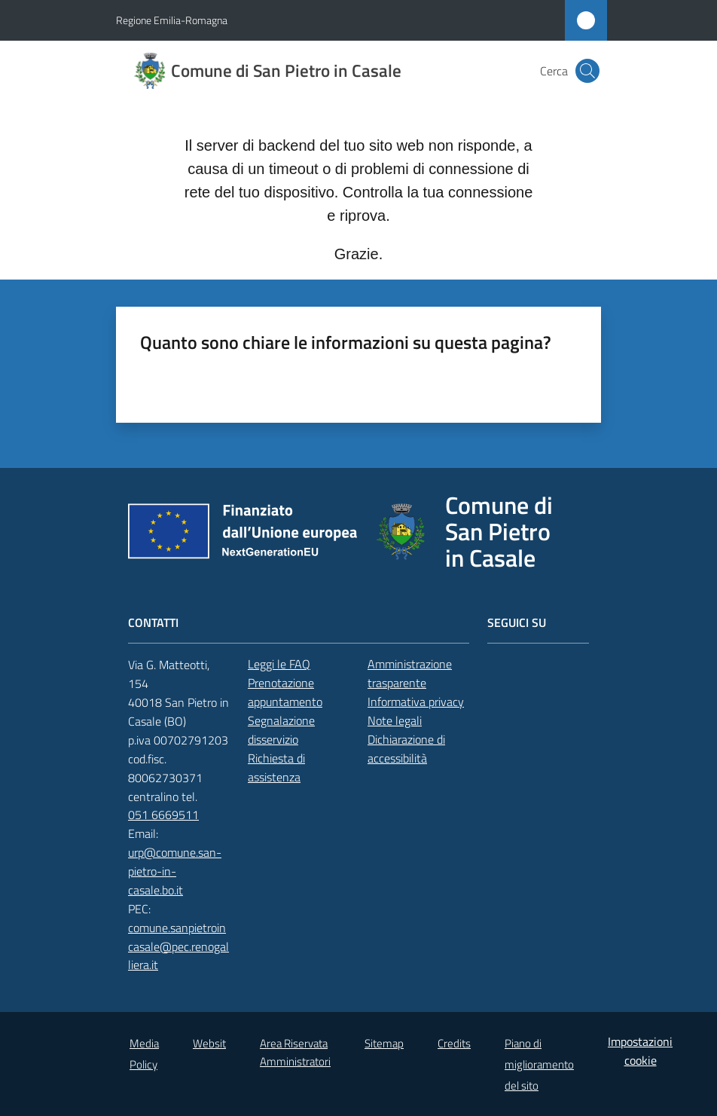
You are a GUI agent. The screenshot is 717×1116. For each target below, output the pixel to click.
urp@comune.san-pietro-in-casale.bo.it (174, 871)
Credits (454, 1043)
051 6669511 (163, 815)
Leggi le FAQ (279, 664)
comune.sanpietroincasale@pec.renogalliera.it (178, 946)
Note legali (395, 720)
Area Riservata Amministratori (295, 1052)
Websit (209, 1043)
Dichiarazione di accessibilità (406, 748)
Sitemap (384, 1043)
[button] (587, 70)
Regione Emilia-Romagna (171, 20)
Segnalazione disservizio (281, 729)
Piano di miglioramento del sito (539, 1064)
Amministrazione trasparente (410, 673)
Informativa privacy (416, 702)
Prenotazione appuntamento (285, 692)
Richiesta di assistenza (276, 767)
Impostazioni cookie (640, 1050)
